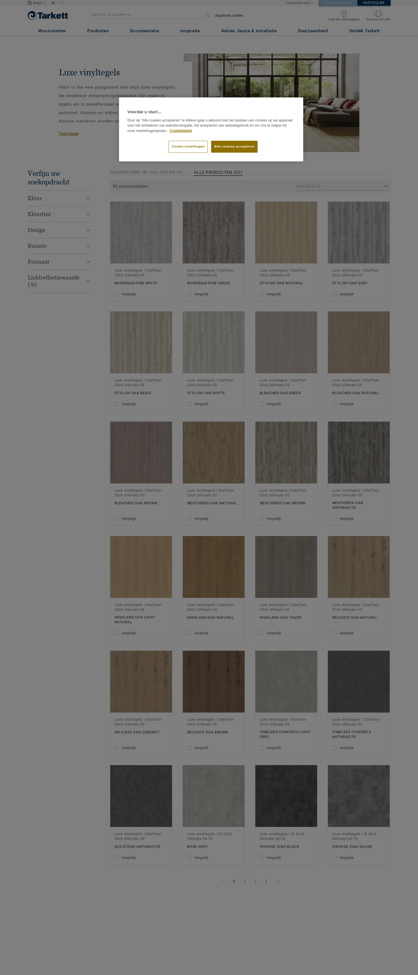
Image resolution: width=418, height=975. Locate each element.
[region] (211, 129)
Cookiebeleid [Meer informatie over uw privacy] (181, 131)
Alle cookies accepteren (234, 146)
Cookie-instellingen (188, 146)
